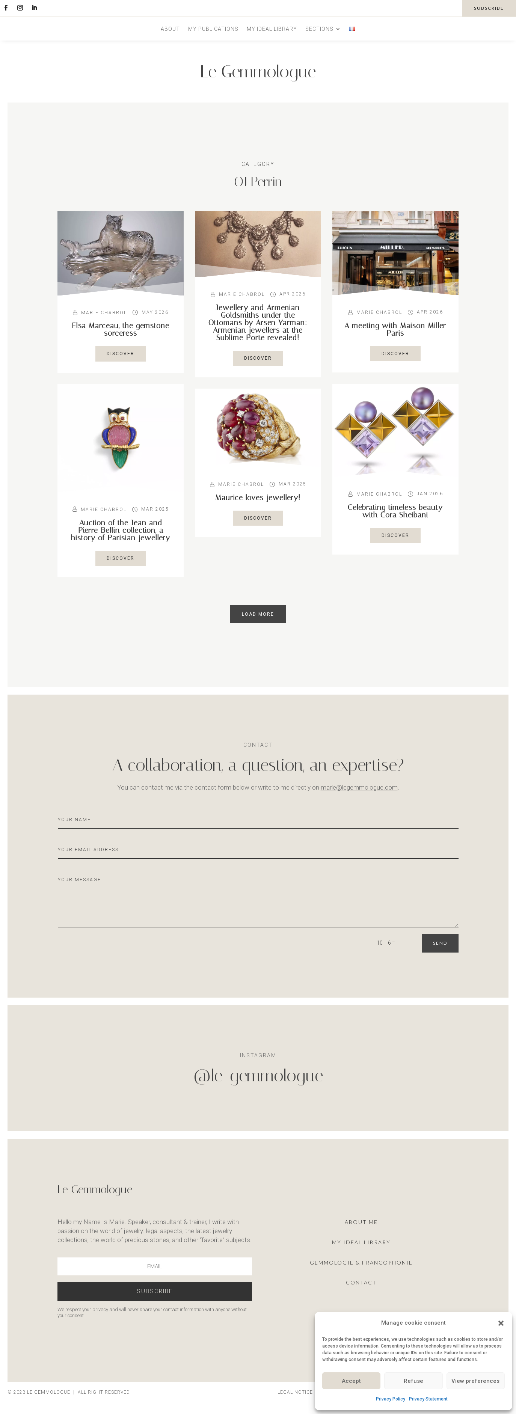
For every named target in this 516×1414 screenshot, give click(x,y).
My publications (213, 29)
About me (361, 1222)
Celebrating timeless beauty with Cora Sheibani (395, 511)
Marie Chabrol (104, 312)
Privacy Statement (428, 1399)
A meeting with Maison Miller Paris (395, 329)
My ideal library (272, 29)
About (170, 29)
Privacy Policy (390, 1399)
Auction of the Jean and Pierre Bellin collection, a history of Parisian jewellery (120, 530)
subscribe (489, 8)
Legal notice (295, 1392)
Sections (319, 29)
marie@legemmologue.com (359, 787)
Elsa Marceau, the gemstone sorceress (120, 329)
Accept (351, 1381)
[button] (501, 1323)
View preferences (475, 1381)
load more (258, 614)
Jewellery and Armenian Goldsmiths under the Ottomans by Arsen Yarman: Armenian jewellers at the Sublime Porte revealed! (257, 322)
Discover (120, 353)
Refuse (413, 1381)
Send (440, 943)
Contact (361, 1282)
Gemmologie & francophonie (361, 1262)
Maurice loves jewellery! (257, 497)
